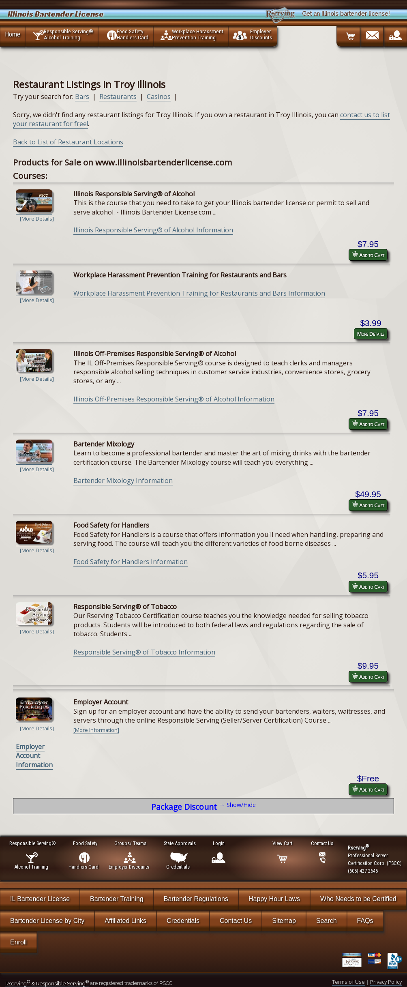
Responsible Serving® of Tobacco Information (144, 652)
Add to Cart (368, 255)
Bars (82, 96)
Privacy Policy (386, 981)
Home (12, 34)
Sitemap (284, 920)
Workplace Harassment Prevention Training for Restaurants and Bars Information (199, 293)
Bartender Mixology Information (123, 480)
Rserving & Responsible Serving (47, 984)
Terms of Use (348, 981)
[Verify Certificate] (355, 961)
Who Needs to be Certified (358, 898)
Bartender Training (117, 898)
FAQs (365, 920)
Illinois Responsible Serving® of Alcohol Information (153, 229)
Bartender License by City (47, 920)
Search (326, 920)
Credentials (183, 920)
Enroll (18, 942)
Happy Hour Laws (274, 898)
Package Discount (203, 806)
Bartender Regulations (196, 898)
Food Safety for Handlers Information (130, 561)
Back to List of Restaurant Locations (68, 141)
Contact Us (236, 920)
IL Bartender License (40, 898)
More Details (370, 333)
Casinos (159, 96)
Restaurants (118, 96)
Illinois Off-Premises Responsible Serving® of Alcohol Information (173, 399)
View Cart (282, 843)
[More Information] (96, 730)
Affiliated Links (125, 920)
